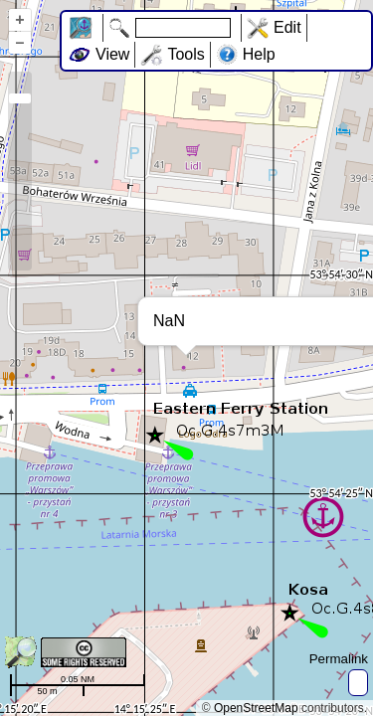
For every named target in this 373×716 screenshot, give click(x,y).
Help (259, 54)
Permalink (338, 658)
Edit (287, 27)
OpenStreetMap (256, 708)
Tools (185, 54)
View (112, 54)
